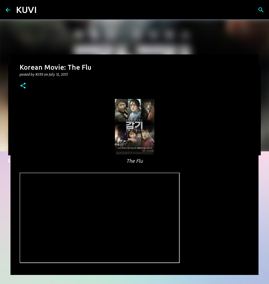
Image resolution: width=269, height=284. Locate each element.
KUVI (26, 10)
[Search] (261, 10)
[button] (23, 86)
